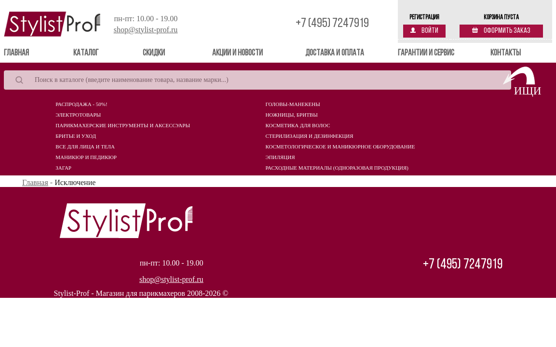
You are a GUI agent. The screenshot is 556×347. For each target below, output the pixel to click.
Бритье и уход (75, 136)
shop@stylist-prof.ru (146, 30)
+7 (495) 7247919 (332, 23)
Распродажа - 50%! (81, 104)
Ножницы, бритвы (291, 115)
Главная (30, 53)
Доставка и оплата (334, 53)
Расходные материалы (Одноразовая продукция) (336, 168)
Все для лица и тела (85, 146)
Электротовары (78, 115)
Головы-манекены (292, 104)
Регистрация (424, 17)
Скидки (154, 53)
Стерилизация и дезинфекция (309, 136)
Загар (63, 168)
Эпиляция (280, 157)
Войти (424, 31)
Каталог (85, 53)
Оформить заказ (501, 31)
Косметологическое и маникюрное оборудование (340, 146)
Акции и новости (237, 53)
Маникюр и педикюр (86, 157)
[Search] (257, 80)
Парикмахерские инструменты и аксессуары (122, 125)
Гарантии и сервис (426, 53)
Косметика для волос (297, 125)
